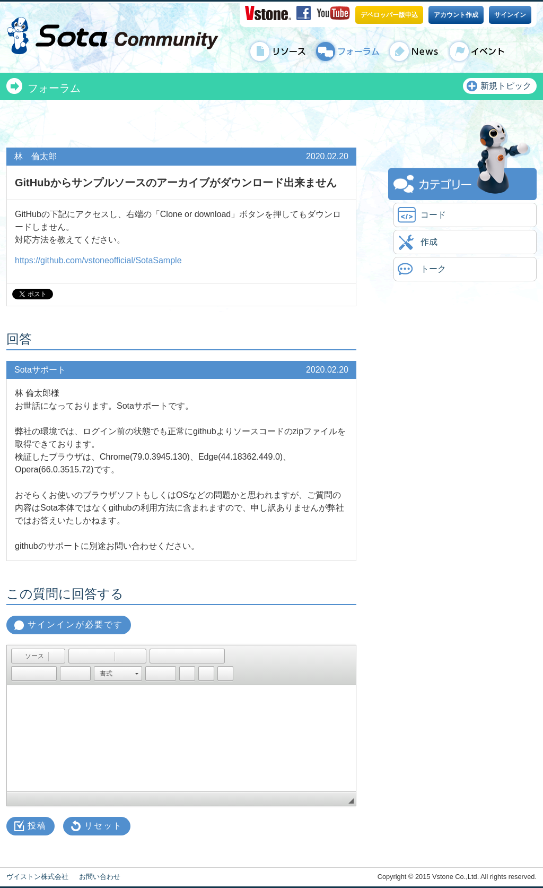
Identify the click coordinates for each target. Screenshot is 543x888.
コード (433, 214)
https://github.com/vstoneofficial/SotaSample (98, 260)
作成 (429, 241)
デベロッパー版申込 (389, 15)
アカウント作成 (456, 15)
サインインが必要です (75, 624)
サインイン (510, 15)
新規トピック (505, 85)
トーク (433, 268)
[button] (29, 656)
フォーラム (54, 88)
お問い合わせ (99, 877)
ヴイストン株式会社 (37, 877)
